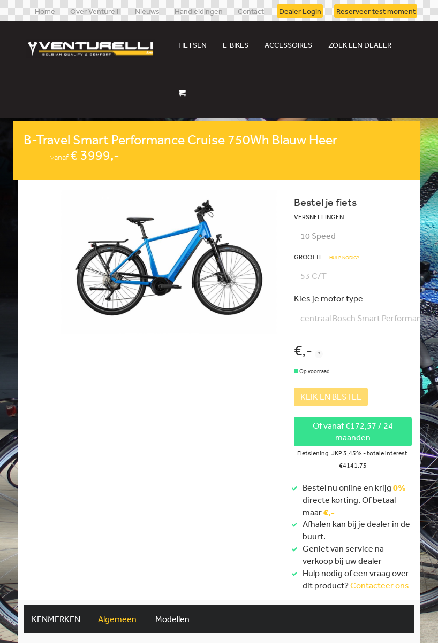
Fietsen (192, 45)
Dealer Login (300, 11)
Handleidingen (199, 11)
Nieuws (147, 11)
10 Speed (318, 235)
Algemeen (117, 619)
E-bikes (235, 45)
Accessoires (288, 45)
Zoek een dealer (359, 45)
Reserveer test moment (376, 11)
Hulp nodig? (344, 257)
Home (45, 11)
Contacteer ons (379, 585)
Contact (251, 11)
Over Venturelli (95, 11)
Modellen (172, 619)
